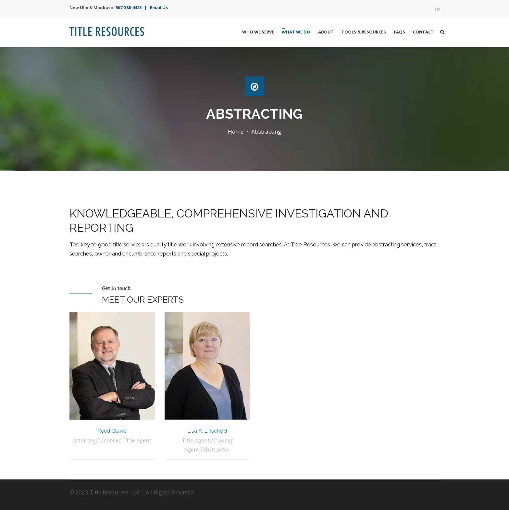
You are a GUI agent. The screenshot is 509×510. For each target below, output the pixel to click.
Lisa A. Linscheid (207, 431)
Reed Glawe (112, 431)
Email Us (159, 7)
